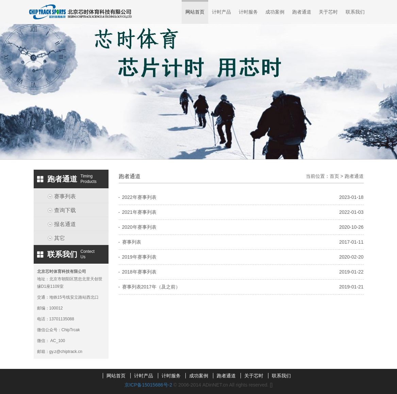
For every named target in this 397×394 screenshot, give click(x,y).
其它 (59, 238)
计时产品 (221, 12)
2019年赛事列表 (139, 257)
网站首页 (194, 12)
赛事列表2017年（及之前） (151, 286)
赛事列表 (65, 196)
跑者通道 (301, 12)
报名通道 (65, 224)
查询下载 (65, 210)
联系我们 (355, 12)
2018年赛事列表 (139, 272)
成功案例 (274, 12)
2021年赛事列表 (139, 212)
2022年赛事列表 (139, 197)
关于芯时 (328, 12)
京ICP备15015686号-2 (148, 385)
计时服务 (248, 12)
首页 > (337, 176)
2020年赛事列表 (139, 227)
